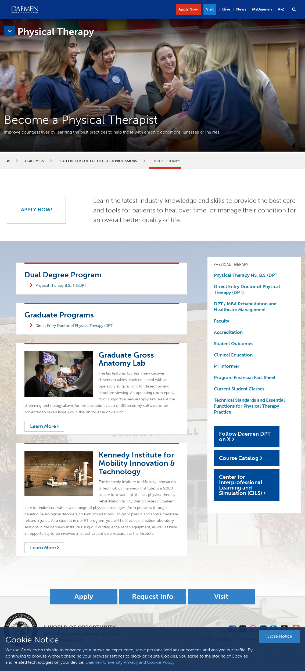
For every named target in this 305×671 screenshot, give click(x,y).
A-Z (281, 9)
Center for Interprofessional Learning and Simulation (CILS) (240, 485)
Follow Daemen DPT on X (245, 436)
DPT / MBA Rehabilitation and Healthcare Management (245, 306)
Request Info (152, 596)
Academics (34, 161)
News (241, 9)
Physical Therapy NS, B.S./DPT (245, 275)
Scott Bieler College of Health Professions (98, 161)
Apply (83, 596)
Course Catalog (239, 458)
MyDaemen (262, 9)
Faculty (221, 321)
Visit (210, 9)
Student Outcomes (233, 343)
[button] (294, 9)
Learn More (44, 426)
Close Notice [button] (279, 636)
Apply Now (188, 9)
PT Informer (226, 366)
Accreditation (228, 332)
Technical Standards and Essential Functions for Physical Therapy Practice (249, 406)
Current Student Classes (239, 389)
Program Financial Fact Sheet (244, 377)
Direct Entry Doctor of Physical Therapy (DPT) (74, 325)
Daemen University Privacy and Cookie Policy (129, 662)
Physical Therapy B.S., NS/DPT (60, 285)
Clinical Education (233, 355)
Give (226, 9)
